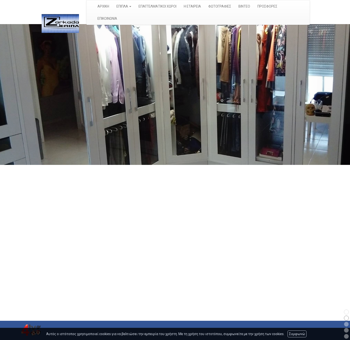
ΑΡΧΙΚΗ (103, 6)
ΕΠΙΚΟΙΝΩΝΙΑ (107, 18)
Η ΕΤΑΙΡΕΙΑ (192, 6)
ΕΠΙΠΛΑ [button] (123, 6)
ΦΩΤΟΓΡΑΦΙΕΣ (219, 6)
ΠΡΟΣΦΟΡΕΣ (267, 6)
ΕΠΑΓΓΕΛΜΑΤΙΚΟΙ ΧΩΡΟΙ (157, 6)
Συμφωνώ (297, 334)
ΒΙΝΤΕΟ (244, 6)
